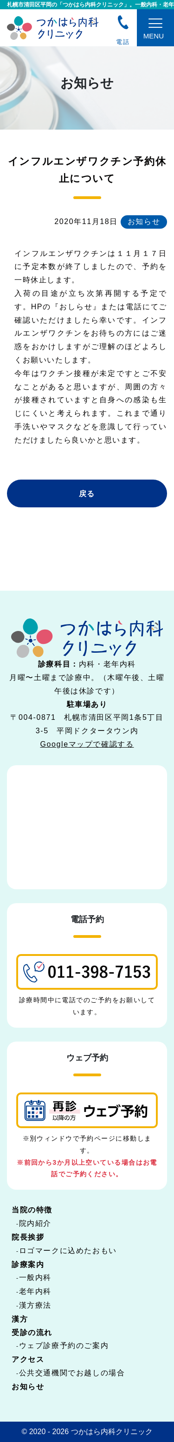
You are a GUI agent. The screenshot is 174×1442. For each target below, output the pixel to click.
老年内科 (35, 1291)
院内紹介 (35, 1223)
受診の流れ (32, 1332)
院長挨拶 (28, 1237)
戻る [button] (87, 494)
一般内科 (35, 1277)
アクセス (28, 1359)
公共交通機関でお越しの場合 (72, 1373)
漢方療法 (35, 1305)
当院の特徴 (32, 1210)
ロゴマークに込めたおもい (68, 1251)
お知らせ (28, 1387)
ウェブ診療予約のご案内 (64, 1345)
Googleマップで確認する (87, 744)
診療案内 (28, 1264)
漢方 (20, 1319)
